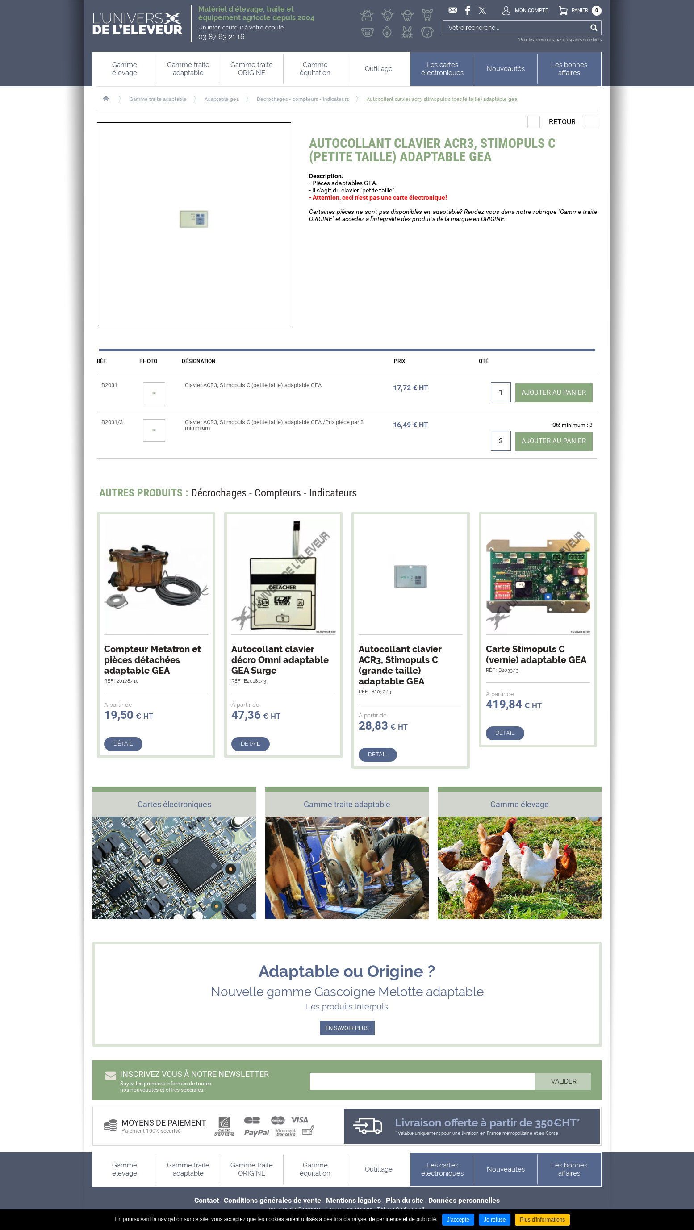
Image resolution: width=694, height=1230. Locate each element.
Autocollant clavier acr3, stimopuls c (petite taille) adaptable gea (442, 99)
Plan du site (404, 1201)
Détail (123, 744)
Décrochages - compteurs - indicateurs (303, 99)
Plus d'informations (542, 1220)
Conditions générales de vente (272, 1201)
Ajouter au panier (551, 392)
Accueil (110, 98)
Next (585, 496)
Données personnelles (464, 1201)
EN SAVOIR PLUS (347, 1028)
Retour (562, 121)
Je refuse (495, 1220)
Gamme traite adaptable (158, 99)
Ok (594, 27)
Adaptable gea (222, 99)
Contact (206, 1201)
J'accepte (458, 1220)
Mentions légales (353, 1201)
